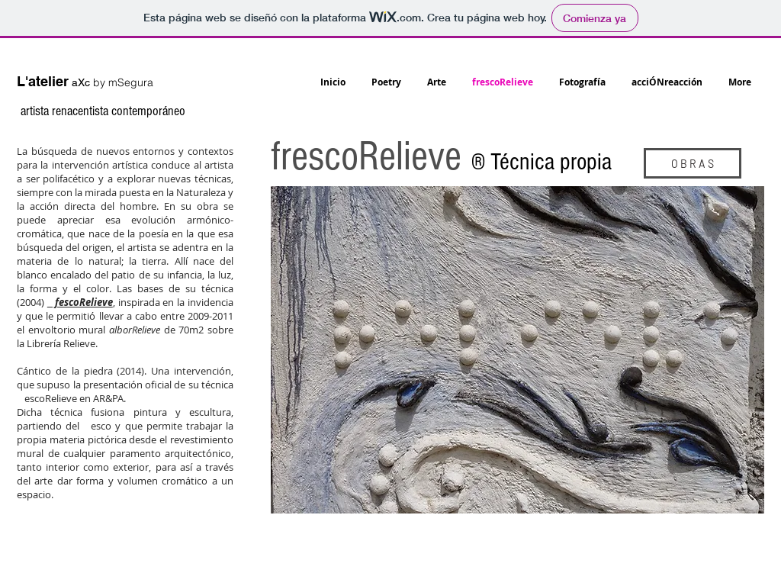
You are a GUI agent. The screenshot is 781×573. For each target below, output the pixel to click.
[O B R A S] (692, 163)
